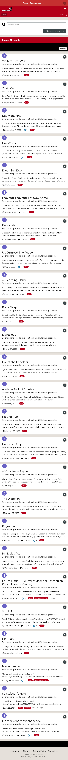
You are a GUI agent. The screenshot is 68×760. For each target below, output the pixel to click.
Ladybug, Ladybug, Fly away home (25, 197)
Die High (8, 638)
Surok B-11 (9, 611)
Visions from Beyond (16, 471)
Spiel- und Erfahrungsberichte (43, 64)
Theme (27, 751)
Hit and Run (10, 416)
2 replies (26, 540)
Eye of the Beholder (15, 362)
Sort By (63, 48)
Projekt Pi (8, 526)
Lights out (9, 334)
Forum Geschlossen (32, 3)
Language (15, 751)
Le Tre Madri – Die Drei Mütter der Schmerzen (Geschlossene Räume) (32, 582)
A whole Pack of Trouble (18, 389)
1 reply (22, 212)
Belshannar (7, 64)
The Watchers (11, 498)
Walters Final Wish (14, 61)
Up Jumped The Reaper (18, 252)
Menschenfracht (13, 666)
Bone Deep (9, 307)
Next (60, 46)
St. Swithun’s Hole (14, 693)
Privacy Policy (39, 751)
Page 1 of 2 (34, 46)
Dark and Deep (12, 444)
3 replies (23, 239)
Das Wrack (9, 143)
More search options (54, 31)
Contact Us (53, 751)
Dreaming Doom (13, 170)
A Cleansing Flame (14, 280)
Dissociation (10, 225)
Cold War (8, 88)
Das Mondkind (11, 115)
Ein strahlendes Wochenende (21, 721)
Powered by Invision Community (34, 757)
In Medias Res (11, 553)
